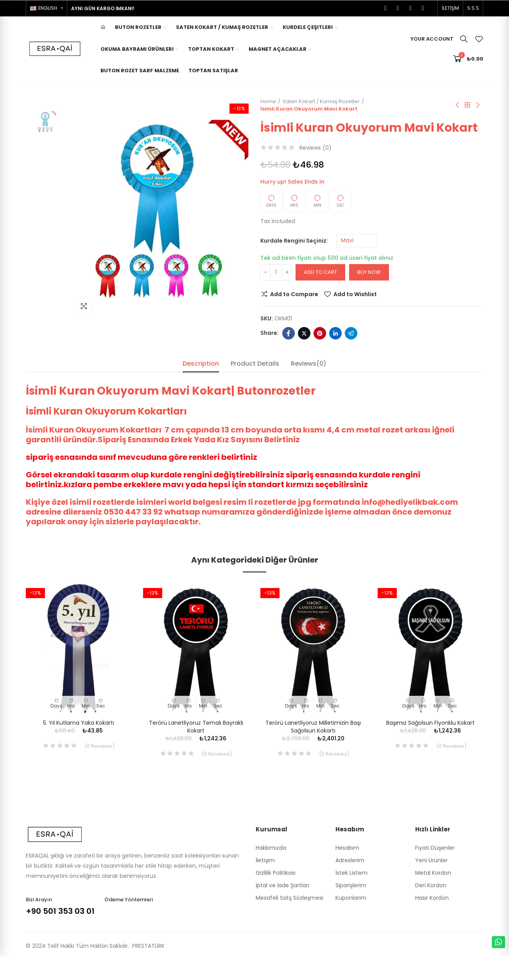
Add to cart (320, 272)
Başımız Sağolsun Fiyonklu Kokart (430, 723)
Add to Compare (294, 294)
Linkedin (335, 333)
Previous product (458, 105)
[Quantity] (276, 272)
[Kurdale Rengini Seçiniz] (357, 240)
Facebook (288, 333)
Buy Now (369, 272)
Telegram (351, 333)
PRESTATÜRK (148, 946)
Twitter (304, 333)
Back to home (467, 105)
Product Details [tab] (255, 363)
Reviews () (315, 147)
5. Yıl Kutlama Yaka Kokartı (78, 723)
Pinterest (319, 333)
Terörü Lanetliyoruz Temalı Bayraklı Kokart (196, 726)
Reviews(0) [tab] (308, 363)
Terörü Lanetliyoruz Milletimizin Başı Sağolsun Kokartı (313, 726)
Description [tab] (201, 363)
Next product (477, 105)
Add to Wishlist (355, 294)
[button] (450, 8)
